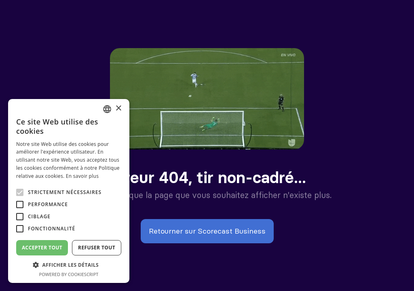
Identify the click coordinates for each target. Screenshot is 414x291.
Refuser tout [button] (96, 247)
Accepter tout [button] (42, 247)
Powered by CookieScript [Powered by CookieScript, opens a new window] (69, 274)
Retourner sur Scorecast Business (207, 231)
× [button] (118, 108)
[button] (68, 265)
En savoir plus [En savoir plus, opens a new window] (82, 176)
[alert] (68, 191)
